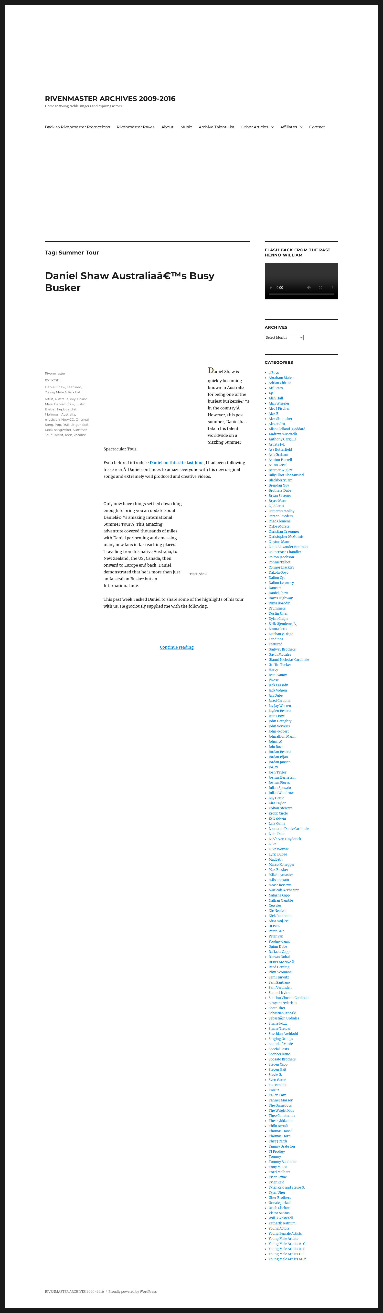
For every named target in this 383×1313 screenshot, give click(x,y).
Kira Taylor (277, 803)
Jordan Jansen (280, 762)
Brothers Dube (280, 491)
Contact (317, 127)
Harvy (273, 670)
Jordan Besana (280, 752)
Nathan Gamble (281, 900)
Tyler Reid (276, 1182)
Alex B (273, 414)
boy (73, 399)
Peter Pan (276, 936)
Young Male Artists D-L (63, 392)
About (167, 127)
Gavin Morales (280, 654)
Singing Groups (281, 1039)
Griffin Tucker (280, 665)
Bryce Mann (278, 501)
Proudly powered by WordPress (132, 1292)
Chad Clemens (280, 521)
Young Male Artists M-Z (287, 1259)
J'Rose (274, 680)
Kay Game (276, 798)
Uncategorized (280, 1203)
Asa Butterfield (280, 450)
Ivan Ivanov (278, 675)
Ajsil (272, 393)
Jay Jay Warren (280, 706)
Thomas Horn (280, 1136)
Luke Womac (279, 849)
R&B (66, 425)
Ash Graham (278, 455)
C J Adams (276, 506)
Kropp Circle (278, 813)
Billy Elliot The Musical (286, 475)
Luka (272, 844)
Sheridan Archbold (283, 1034)
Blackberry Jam (280, 480)
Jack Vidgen (278, 690)
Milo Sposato (279, 880)
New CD (67, 419)
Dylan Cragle (278, 619)
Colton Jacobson (281, 557)
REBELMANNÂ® (282, 962)
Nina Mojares (279, 921)
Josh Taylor (278, 772)
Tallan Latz (277, 1095)
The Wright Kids (281, 1111)
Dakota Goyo (278, 572)
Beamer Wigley (280, 470)
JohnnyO (275, 742)
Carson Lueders (281, 516)
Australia (61, 399)
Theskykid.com (281, 1121)
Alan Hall (276, 398)
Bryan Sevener (280, 496)
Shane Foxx (278, 1023)
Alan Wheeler (279, 403)
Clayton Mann (279, 542)
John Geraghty (280, 721)
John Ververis (279, 726)
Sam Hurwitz (279, 977)
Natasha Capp (279, 895)
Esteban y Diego (281, 634)
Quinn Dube (278, 947)
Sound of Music (281, 1044)
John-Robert (279, 731)
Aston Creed (278, 465)
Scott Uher (277, 1008)
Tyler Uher (277, 1193)
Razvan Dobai (279, 957)
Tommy (275, 1157)
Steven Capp (278, 1064)
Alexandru (277, 424)
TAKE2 (274, 1090)
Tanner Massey (281, 1100)
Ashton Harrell (280, 460)
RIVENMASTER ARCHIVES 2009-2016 (110, 98)
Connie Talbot (279, 562)
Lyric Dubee (278, 854)
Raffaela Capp (279, 952)
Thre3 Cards (278, 1141)
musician (52, 419)
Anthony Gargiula (282, 439)
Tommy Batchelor (283, 1162)
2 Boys (274, 373)
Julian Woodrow (281, 793)
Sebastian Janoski (282, 1013)
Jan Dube (276, 695)
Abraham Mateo (281, 378)
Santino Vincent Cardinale (289, 998)
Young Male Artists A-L (287, 1249)
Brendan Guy (279, 485)
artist (49, 399)
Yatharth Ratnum (282, 1223)
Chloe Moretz (279, 526)
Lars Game (277, 824)
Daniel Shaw (55, 387)
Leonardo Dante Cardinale (289, 829)
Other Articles (254, 127)
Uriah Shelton (279, 1208)
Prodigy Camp (279, 941)
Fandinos (276, 639)
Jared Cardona (279, 701)
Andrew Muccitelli (283, 434)
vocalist (80, 435)
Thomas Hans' (280, 1131)
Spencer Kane (279, 1054)
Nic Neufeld (278, 911)
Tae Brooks (277, 1085)
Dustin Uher (278, 613)
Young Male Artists (283, 1239)
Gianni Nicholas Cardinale (289, 660)
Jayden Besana (280, 711)
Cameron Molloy (281, 511)
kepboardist (66, 409)
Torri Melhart (279, 1172)
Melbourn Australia (60, 414)
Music (186, 127)
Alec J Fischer (279, 409)
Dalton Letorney (281, 583)
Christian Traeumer (284, 531)
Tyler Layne (278, 1177)
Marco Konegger (282, 865)
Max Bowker (278, 870)
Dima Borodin (279, 603)
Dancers (275, 588)
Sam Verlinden (280, 988)
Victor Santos (279, 1213)
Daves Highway (281, 598)
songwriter (62, 430)
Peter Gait (276, 931)
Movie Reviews (280, 885)
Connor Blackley (281, 567)
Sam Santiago (279, 982)
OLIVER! (275, 926)
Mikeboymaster (281, 875)
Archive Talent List (216, 127)
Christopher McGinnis (286, 537)
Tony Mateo (278, 1167)
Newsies (275, 906)
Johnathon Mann (282, 736)
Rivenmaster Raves (136, 127)
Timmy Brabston (282, 1146)
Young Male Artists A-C (287, 1244)
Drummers (277, 608)
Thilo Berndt (278, 1126)
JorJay (273, 767)
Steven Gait (277, 1070)
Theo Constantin (282, 1116)
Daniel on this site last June (176, 462)
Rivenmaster (55, 373)
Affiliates (288, 127)
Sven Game (277, 1080)
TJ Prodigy (277, 1152)
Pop (58, 425)
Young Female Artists (285, 1234)
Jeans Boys (277, 716)
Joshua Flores (279, 783)
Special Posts (279, 1049)
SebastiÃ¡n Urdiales (284, 1018)
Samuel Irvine (279, 993)
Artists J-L (277, 444)
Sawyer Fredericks (283, 1003)
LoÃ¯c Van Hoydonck (285, 839)
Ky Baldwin (277, 818)
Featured (74, 387)
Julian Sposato (280, 788)
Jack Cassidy (278, 685)
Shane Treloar (280, 1029)
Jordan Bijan (278, 757)
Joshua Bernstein (282, 777)
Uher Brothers (280, 1198)
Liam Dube (277, 834)
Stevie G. (275, 1075)
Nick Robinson (280, 916)
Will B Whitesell (281, 1218)
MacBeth (276, 859)
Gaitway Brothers (282, 649)
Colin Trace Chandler (285, 552)
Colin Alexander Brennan (288, 547)
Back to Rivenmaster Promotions (77, 127)
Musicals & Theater (284, 890)
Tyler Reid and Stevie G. (287, 1187)
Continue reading (177, 647)
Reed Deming (279, 967)
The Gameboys (280, 1105)
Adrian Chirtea (280, 383)
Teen (68, 435)
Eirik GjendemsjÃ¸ (283, 624)
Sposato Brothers (282, 1059)
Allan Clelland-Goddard (287, 429)
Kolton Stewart (280, 808)
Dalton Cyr (277, 578)
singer (76, 425)
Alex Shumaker (280, 419)
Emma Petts (278, 629)
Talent (58, 435)
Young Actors (279, 1228)
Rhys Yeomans (280, 972)
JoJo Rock (276, 747)
